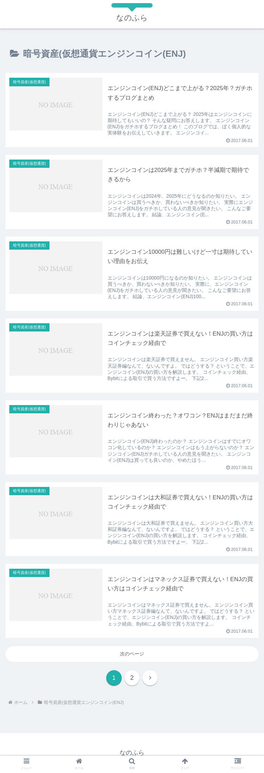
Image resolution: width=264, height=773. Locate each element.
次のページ (132, 653)
